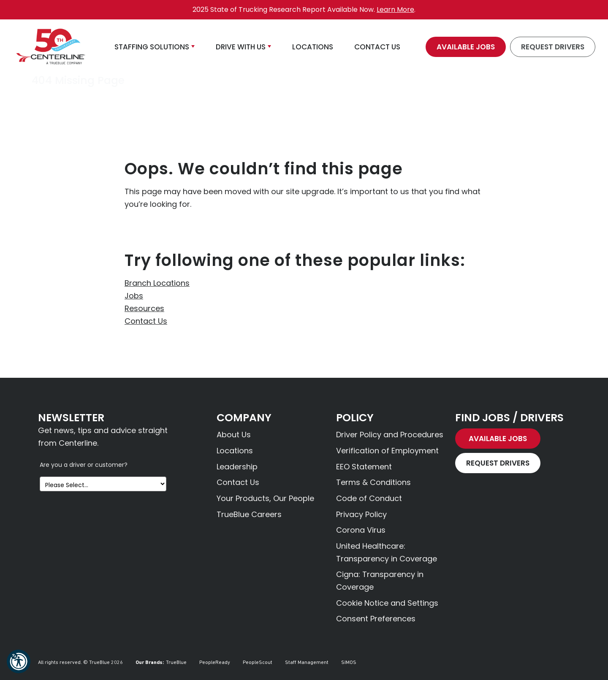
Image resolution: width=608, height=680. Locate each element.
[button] (18, 661)
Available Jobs (466, 47)
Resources (144, 308)
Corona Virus (360, 530)
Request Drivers (552, 47)
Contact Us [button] (377, 47)
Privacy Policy (361, 514)
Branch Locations (157, 283)
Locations (235, 450)
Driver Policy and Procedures (389, 434)
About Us (234, 434)
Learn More (395, 9)
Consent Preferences (375, 618)
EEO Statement (364, 466)
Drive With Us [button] (241, 47)
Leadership (237, 466)
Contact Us (146, 321)
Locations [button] (312, 47)
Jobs (134, 295)
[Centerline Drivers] (51, 47)
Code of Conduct (369, 498)
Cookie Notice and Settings (387, 603)
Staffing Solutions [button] (151, 47)
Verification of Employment (387, 450)
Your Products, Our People (265, 498)
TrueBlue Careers (249, 514)
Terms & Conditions (373, 482)
